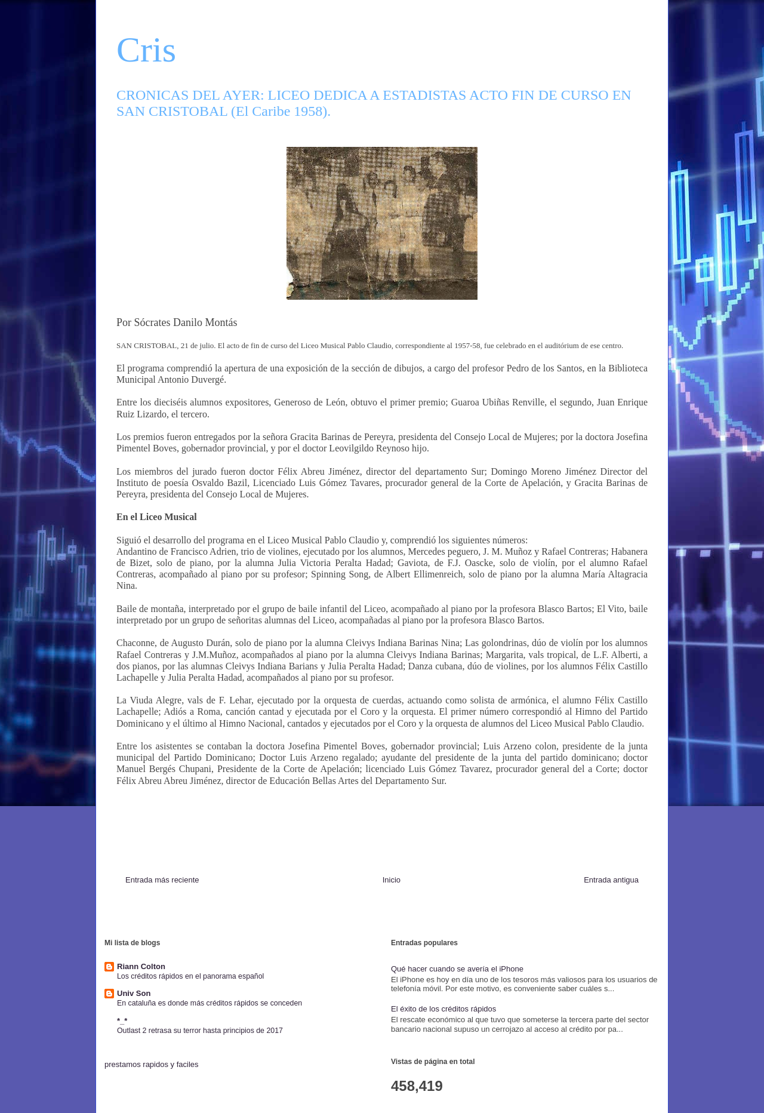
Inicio (392, 879)
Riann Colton (141, 966)
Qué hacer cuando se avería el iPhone (457, 968)
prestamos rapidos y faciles (151, 1064)
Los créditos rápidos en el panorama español (190, 976)
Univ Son (133, 993)
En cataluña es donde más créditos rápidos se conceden (209, 1003)
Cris (146, 49)
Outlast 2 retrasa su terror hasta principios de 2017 (200, 1030)
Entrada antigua (611, 879)
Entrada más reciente (162, 879)
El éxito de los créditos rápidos (443, 1008)
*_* (122, 1020)
